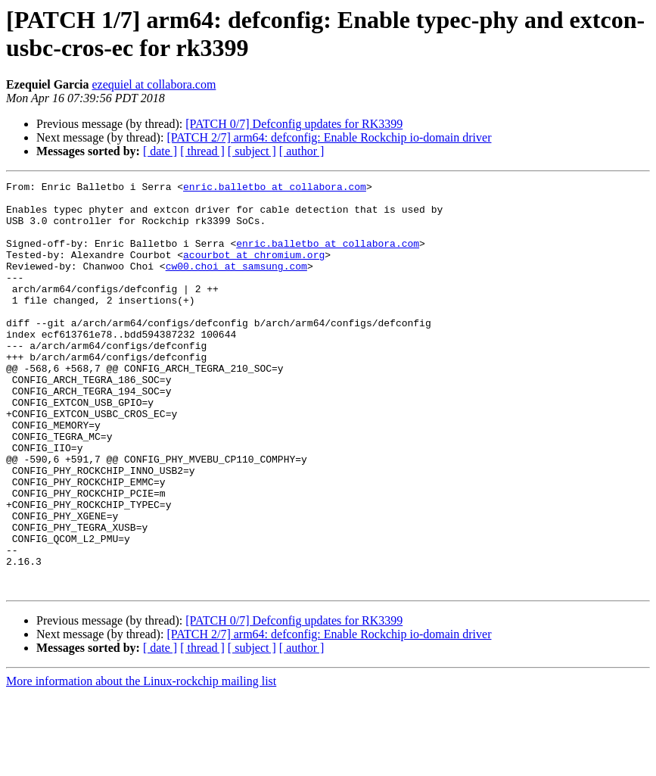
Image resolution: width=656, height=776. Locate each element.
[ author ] (302, 151)
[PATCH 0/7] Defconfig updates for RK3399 (294, 123)
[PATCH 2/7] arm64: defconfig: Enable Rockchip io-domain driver (328, 137)
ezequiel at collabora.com (154, 84)
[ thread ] (202, 151)
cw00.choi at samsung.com (236, 284)
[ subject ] (252, 151)
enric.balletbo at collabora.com (274, 188)
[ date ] (160, 151)
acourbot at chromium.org (254, 270)
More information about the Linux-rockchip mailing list (141, 762)
